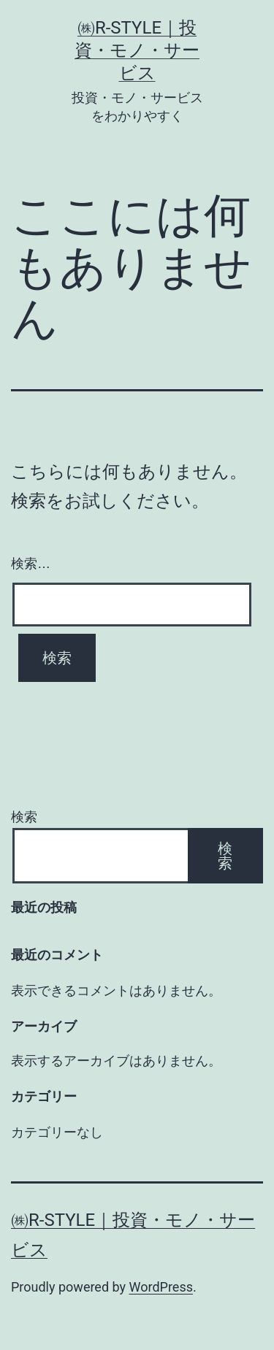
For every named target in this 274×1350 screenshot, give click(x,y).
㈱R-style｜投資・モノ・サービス (137, 50)
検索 (24, 816)
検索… (30, 563)
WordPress (161, 1287)
